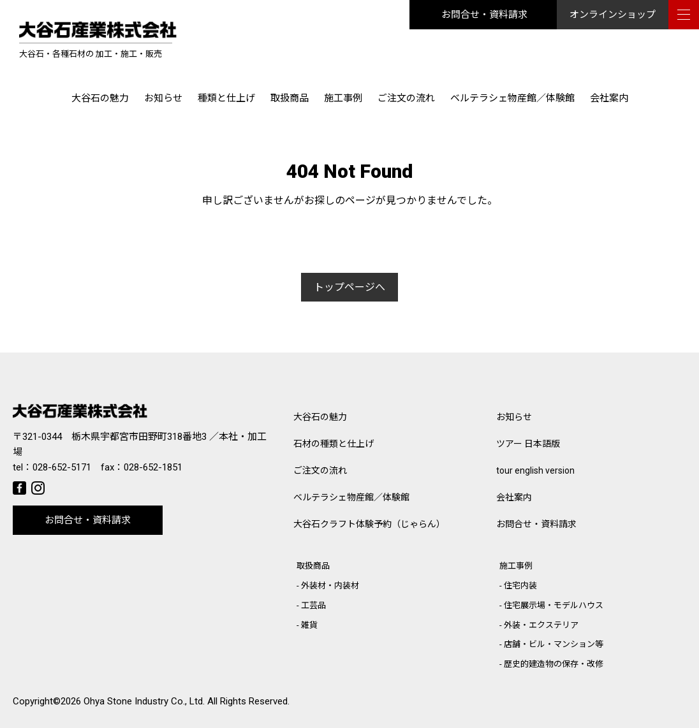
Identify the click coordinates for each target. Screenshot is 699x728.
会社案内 (609, 98)
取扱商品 (289, 98)
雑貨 (309, 625)
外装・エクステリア (541, 625)
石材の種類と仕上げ (333, 444)
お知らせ (163, 98)
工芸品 (313, 605)
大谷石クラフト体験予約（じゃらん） (369, 524)
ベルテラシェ (351, 497)
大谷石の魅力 (100, 98)
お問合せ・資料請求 (484, 14)
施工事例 (343, 98)
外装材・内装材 (330, 585)
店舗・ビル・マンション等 (553, 644)
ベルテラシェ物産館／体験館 (512, 98)
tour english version (535, 470)
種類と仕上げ (226, 98)
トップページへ (349, 287)
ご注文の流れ (406, 98)
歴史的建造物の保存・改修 (553, 664)
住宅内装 (520, 585)
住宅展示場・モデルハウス (553, 605)
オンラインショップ (613, 14)
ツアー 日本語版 (528, 444)
